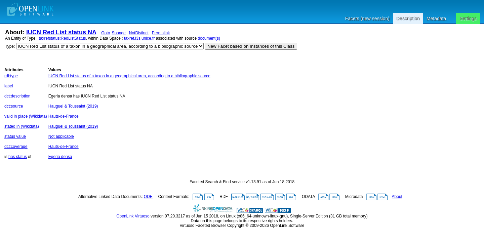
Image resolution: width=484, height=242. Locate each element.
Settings (468, 18)
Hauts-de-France (63, 116)
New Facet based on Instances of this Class (250, 46)
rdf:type (11, 76)
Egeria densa (60, 156)
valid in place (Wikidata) (25, 116)
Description (408, 18)
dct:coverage (16, 146)
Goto (105, 33)
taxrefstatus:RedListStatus (62, 38)
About (397, 197)
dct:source (13, 106)
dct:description (17, 96)
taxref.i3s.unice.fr (139, 38)
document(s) (209, 38)
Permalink (161, 33)
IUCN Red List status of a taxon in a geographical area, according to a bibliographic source (129, 76)
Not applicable (61, 136)
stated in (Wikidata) (21, 126)
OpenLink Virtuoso (133, 216)
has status (17, 156)
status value (15, 136)
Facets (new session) (367, 18)
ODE (148, 197)
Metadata (436, 18)
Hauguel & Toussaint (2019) (73, 106)
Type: (10, 46)
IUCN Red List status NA (61, 32)
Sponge (118, 33)
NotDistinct (139, 33)
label (8, 86)
